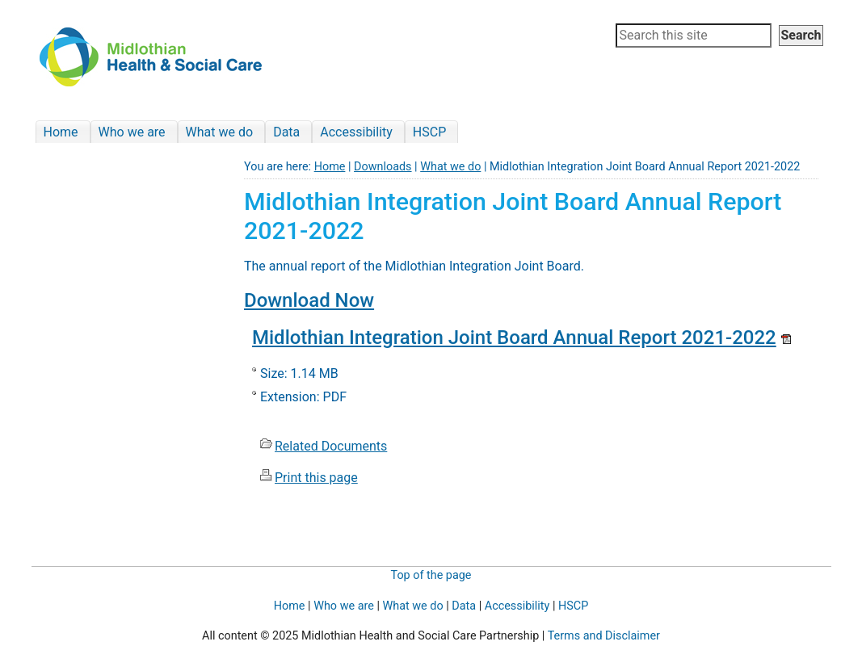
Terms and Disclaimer (604, 636)
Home (330, 167)
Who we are (343, 606)
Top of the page (431, 575)
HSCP (573, 606)
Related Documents (331, 446)
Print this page (316, 477)
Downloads (383, 167)
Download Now (309, 300)
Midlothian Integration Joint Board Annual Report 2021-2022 (514, 337)
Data (464, 606)
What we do (450, 167)
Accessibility (517, 606)
